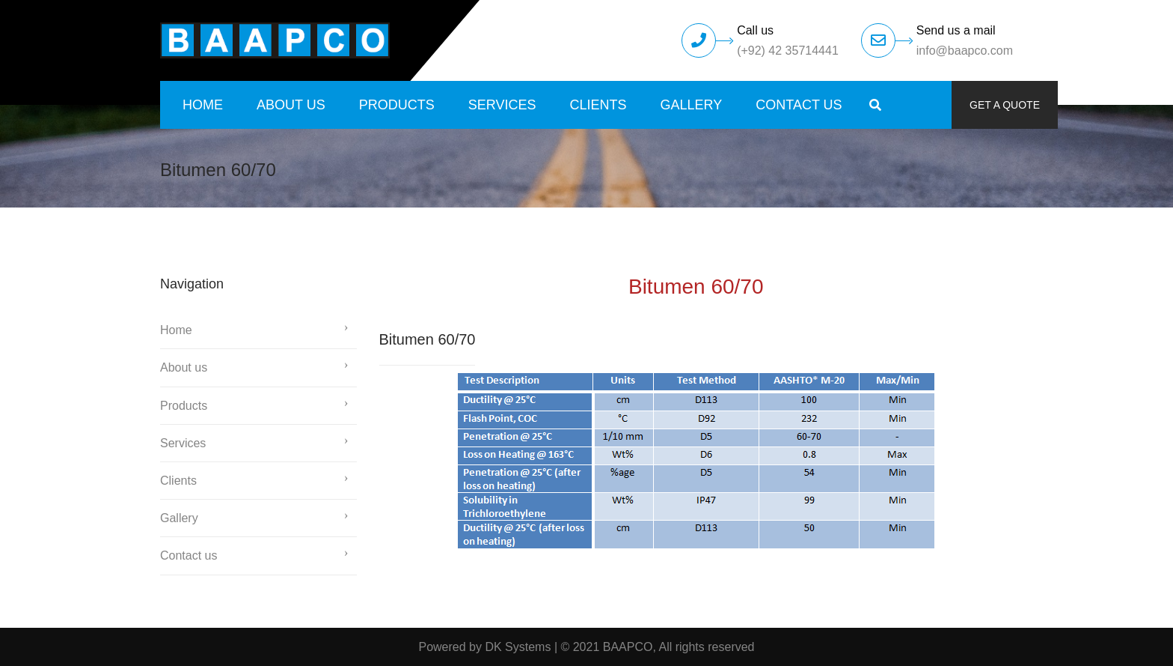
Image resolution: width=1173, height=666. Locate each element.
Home (203, 104)
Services (502, 104)
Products (397, 104)
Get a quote (1005, 105)
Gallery (692, 104)
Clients (597, 104)
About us (291, 104)
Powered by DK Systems (484, 647)
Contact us (799, 104)
